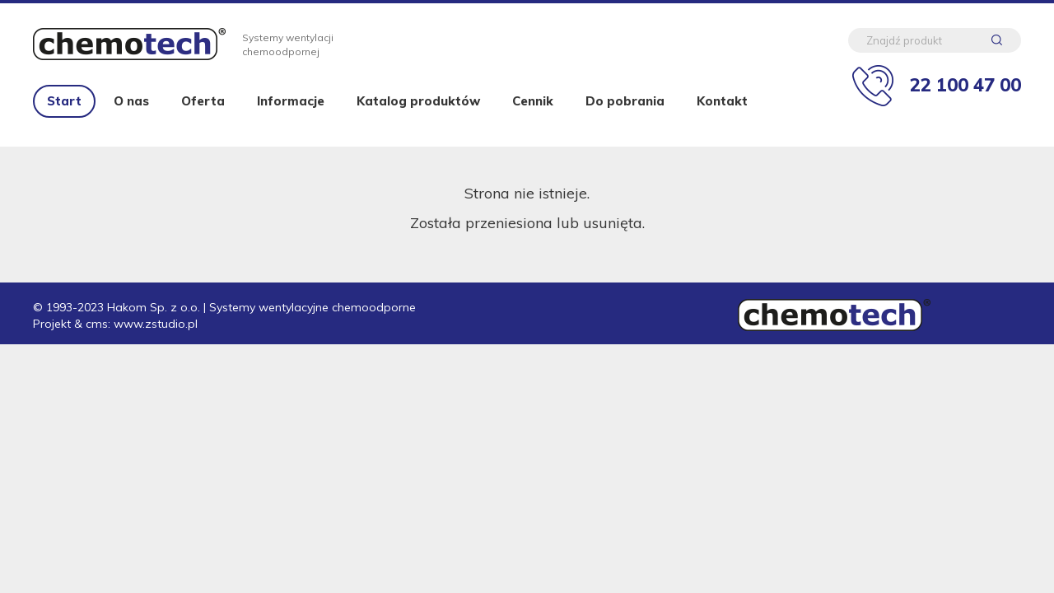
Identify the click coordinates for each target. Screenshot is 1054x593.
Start (64, 101)
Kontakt (722, 101)
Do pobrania (625, 101)
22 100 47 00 (965, 84)
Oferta (203, 101)
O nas (131, 101)
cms (97, 323)
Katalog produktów (418, 101)
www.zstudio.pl (156, 323)
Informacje (290, 101)
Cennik (532, 101)
